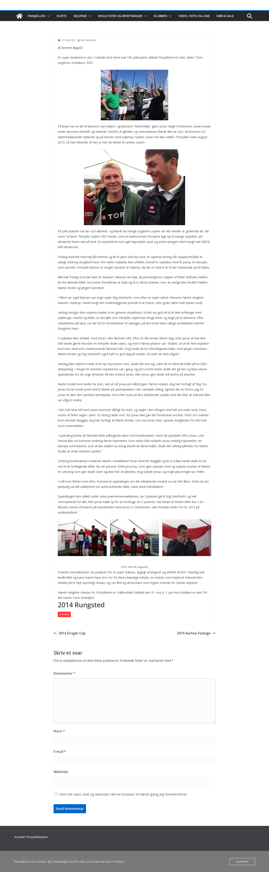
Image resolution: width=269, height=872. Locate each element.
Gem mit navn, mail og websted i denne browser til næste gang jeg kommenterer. (123, 794)
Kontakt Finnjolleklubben (31, 837)
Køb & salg (225, 16)
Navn (59, 731)
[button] (47, 16)
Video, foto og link (194, 16)
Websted (61, 771)
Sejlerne (80, 16)
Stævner (64, 614)
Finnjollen (36, 16)
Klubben (160, 16)
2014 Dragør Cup (70, 633)
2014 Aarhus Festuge (196, 633)
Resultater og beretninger (120, 16)
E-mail (60, 751)
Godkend (242, 861)
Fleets (62, 16)
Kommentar (64, 673)
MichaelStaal (88, 40)
